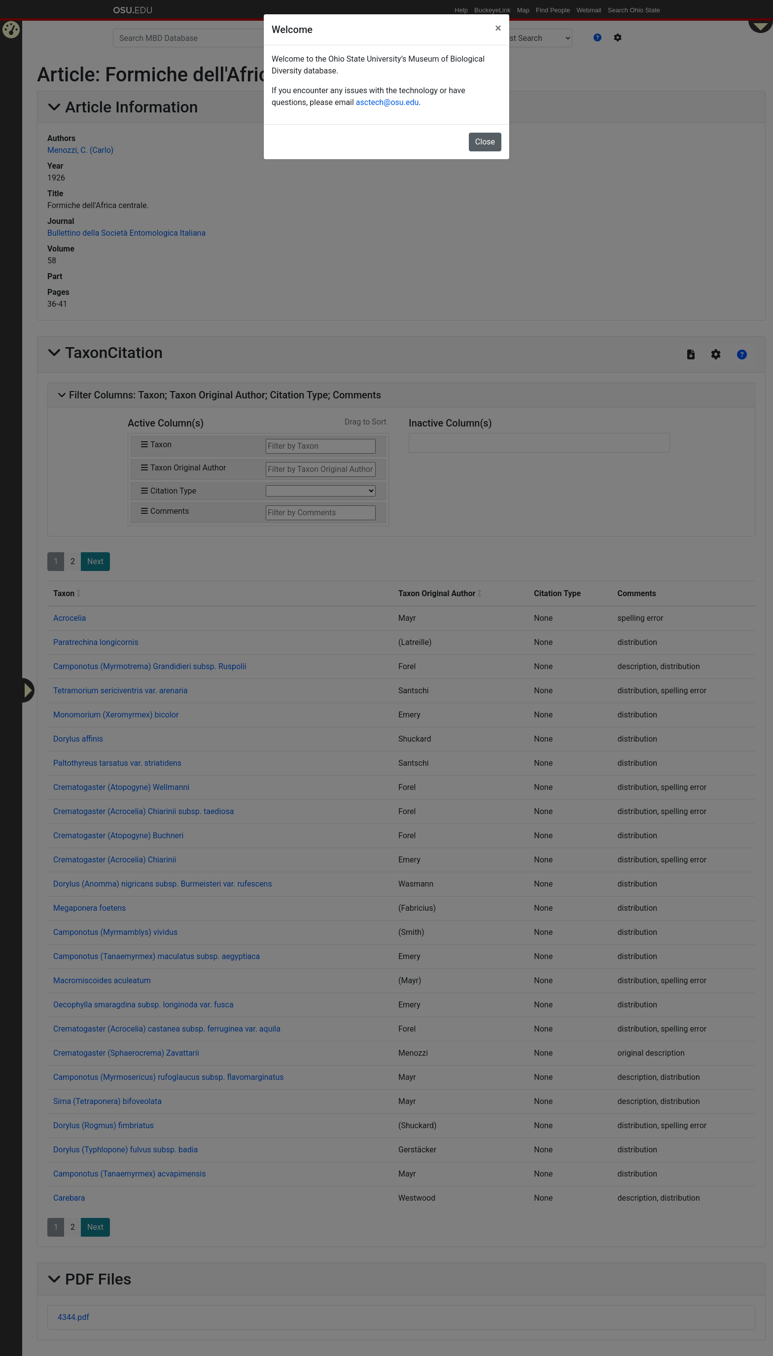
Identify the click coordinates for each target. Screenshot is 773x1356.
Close (485, 141)
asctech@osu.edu (387, 102)
